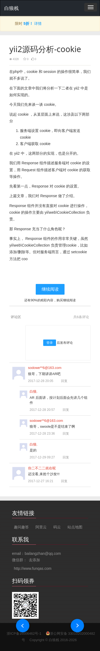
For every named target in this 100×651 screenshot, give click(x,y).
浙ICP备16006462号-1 (24, 633)
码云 (57, 527)
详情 (38, 23)
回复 (61, 381)
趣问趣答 (21, 527)
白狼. (34, 391)
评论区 (16, 317)
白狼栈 (11, 8)
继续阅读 (50, 289)
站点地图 (74, 527)
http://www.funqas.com (32, 568)
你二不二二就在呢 (42, 468)
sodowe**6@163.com (44, 368)
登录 (49, 343)
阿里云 (41, 527)
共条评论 (81, 317)
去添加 (34, 560)
